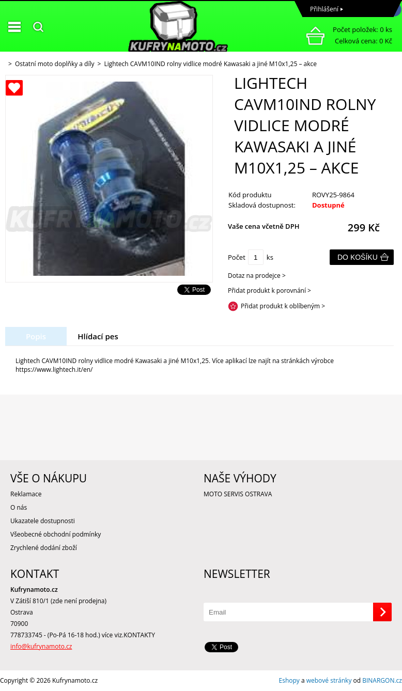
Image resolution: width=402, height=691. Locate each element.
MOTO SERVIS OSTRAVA (238, 494)
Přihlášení (324, 9)
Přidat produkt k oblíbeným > (283, 306)
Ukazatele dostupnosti (42, 520)
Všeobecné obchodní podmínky (55, 534)
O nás (18, 507)
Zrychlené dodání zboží (43, 547)
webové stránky (329, 680)
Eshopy (289, 680)
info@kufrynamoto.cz (41, 646)
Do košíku (357, 257)
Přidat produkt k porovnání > (269, 290)
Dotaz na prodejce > (257, 275)
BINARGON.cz (382, 680)
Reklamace (25, 494)
